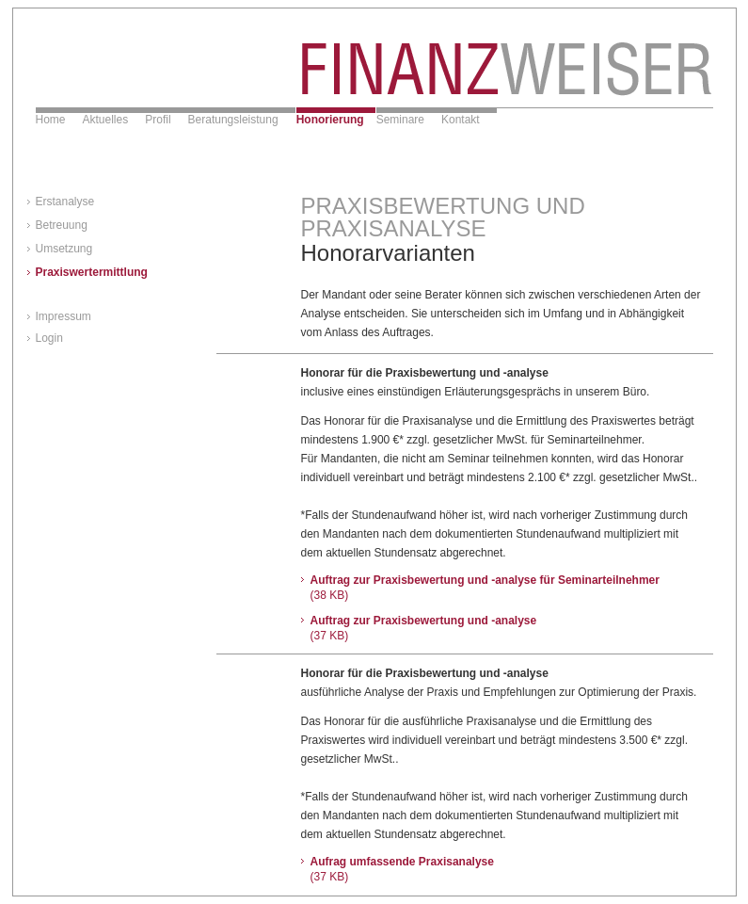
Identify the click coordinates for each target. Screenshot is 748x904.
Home (51, 119)
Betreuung (62, 225)
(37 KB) (329, 635)
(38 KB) (329, 595)
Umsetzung (64, 248)
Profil (157, 119)
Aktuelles (106, 119)
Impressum (63, 316)
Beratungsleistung (233, 119)
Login (49, 338)
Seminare (400, 119)
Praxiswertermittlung (92, 272)
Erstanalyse (65, 201)
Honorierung (330, 119)
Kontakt (460, 119)
